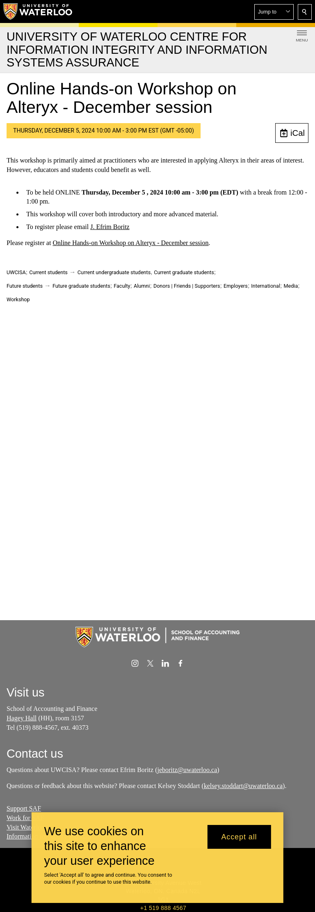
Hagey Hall (22, 718)
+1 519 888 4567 (163, 908)
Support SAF (24, 808)
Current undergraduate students (114, 272)
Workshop (18, 299)
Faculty (122, 286)
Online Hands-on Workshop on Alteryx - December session (130, 242)
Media (290, 286)
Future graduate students (81, 286)
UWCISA (16, 272)
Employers (236, 286)
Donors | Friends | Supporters (186, 286)
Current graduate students (184, 272)
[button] (274, 12)
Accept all (239, 837)
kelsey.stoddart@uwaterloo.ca (243, 785)
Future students (25, 286)
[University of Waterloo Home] (38, 11)
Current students (48, 272)
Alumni (142, 286)
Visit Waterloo (25, 827)
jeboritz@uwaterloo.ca (187, 769)
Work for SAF (25, 817)
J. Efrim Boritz (110, 226)
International (265, 286)
